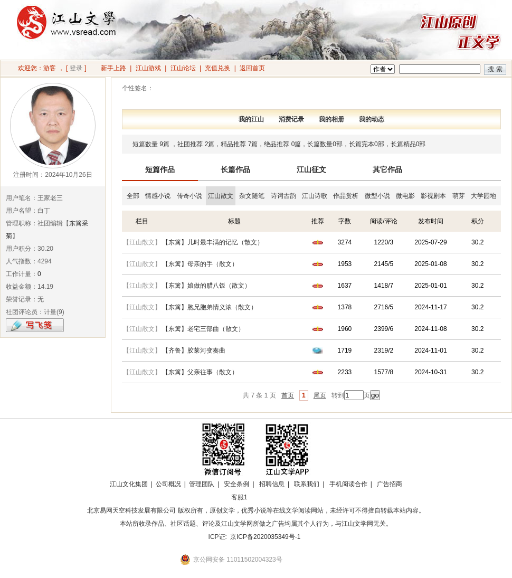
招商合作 (268, 497)
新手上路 (113, 68)
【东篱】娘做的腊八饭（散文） (206, 285)
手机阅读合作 (348, 484)
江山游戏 (148, 68)
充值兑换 (217, 68)
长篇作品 (235, 169)
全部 (133, 196)
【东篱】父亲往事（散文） (200, 372)
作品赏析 (345, 196)
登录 (76, 68)
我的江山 (251, 119)
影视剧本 (433, 196)
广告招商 (389, 484)
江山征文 (311, 169)
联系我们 (306, 484)
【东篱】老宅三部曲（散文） (203, 329)
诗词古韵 (283, 196)
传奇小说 (189, 196)
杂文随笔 (251, 196)
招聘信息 (272, 484)
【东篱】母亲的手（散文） (200, 264)
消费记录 (291, 119)
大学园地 (483, 196)
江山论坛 (183, 68)
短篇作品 (160, 169)
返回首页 (252, 68)
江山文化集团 (129, 484)
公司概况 (168, 484)
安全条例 (236, 484)
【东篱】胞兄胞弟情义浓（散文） (209, 307)
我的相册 (331, 119)
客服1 (239, 497)
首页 (287, 395)
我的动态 (371, 119)
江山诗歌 (314, 196)
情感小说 (157, 196)
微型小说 (377, 196)
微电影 (405, 196)
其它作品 (387, 169)
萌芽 (458, 196)
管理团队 (201, 484)
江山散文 (220, 196)
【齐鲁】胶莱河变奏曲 (193, 350)
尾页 (320, 395)
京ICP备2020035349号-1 (265, 537)
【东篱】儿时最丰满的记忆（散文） (212, 242)
